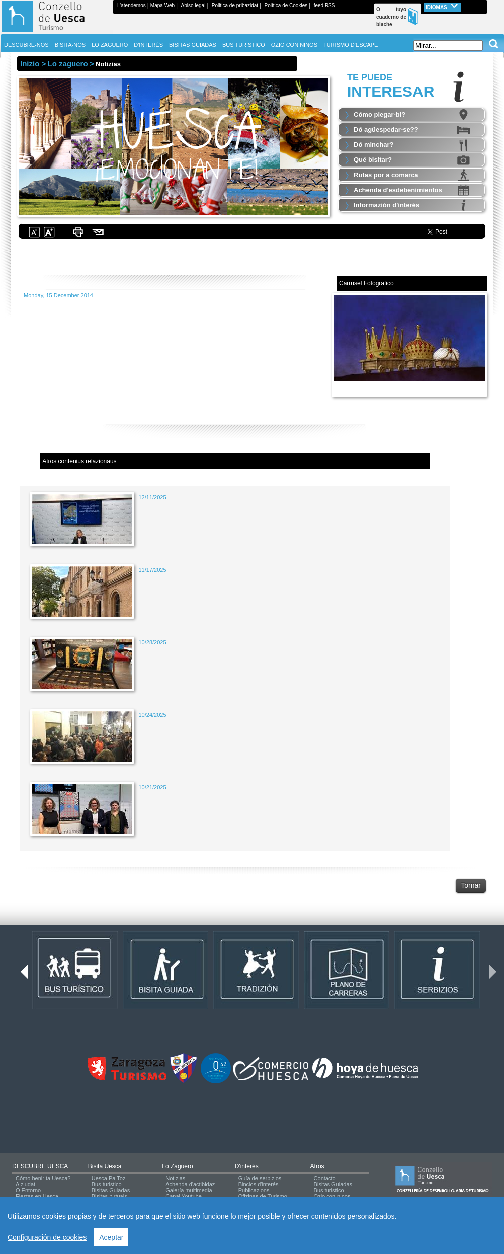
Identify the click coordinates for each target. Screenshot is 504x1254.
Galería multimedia (188, 1190)
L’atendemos (131, 5)
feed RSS (324, 5)
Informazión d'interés (386, 205)
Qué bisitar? (373, 159)
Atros (317, 1166)
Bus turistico (107, 1184)
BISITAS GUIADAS (192, 45)
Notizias (175, 1178)
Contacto (325, 1178)
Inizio (29, 63)
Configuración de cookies (47, 1237)
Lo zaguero (177, 1166)
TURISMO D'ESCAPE (350, 45)
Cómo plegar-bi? (379, 114)
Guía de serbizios (260, 1178)
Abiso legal (193, 5)
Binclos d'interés (258, 1184)
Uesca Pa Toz (109, 1178)
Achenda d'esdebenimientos (398, 190)
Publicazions (254, 1190)
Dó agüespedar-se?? (386, 129)
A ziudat (25, 1184)
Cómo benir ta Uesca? (43, 1178)
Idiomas (442, 6)
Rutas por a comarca (386, 175)
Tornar (471, 885)
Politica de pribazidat (235, 5)
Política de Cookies (286, 5)
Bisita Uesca (105, 1166)
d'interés (247, 1166)
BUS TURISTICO (243, 45)
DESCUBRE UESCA (40, 1166)
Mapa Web (162, 5)
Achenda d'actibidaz (190, 1184)
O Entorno (28, 1190)
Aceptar (111, 1237)
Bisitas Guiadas (111, 1190)
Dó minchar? (373, 144)
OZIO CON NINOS (294, 45)
